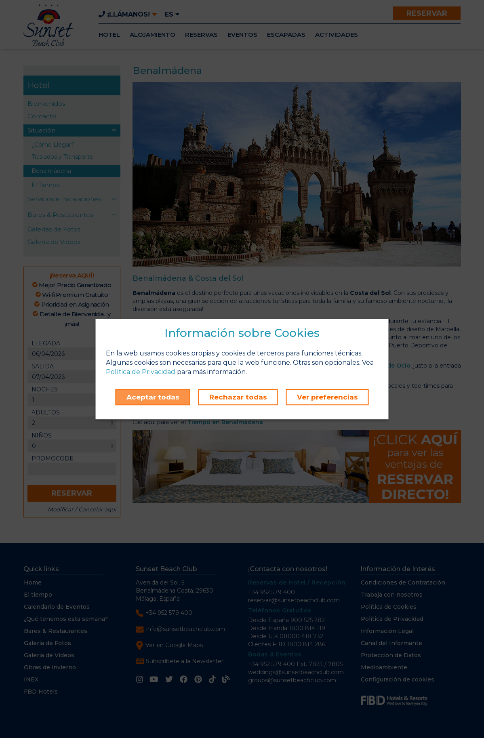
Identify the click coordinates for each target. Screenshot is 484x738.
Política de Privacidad (140, 372)
